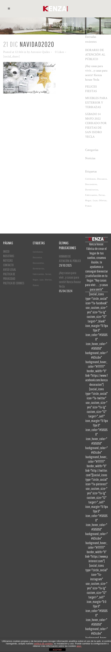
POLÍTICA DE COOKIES (13, 283)
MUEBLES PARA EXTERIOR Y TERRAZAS (96, 102)
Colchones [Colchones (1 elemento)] (90, 178)
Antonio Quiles (40, 52)
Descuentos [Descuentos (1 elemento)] (91, 184)
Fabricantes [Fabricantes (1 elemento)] (91, 195)
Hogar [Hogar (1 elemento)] (88, 200)
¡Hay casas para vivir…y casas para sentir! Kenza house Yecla (70, 279)
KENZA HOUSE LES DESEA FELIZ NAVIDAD (57, 29)
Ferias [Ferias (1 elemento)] (102, 195)
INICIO (6, 251)
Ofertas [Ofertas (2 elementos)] (103, 200)
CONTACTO (8, 265)
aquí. (79, 646)
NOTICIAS (8, 260)
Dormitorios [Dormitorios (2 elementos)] (91, 189)
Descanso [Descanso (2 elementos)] (102, 178)
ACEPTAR (57, 650)
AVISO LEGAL (9, 269)
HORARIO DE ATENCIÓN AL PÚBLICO (95, 54)
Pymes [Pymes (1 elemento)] (88, 205)
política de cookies (43, 643)
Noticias (30, 29)
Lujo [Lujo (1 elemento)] (95, 200)
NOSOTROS (8, 256)
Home (21, 29)
